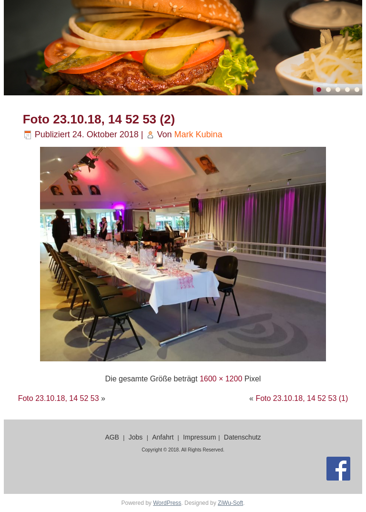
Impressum (199, 437)
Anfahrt (162, 437)
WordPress (167, 503)
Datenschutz (242, 437)
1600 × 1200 (221, 379)
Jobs (136, 437)
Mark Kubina (198, 134)
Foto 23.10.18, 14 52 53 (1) (301, 398)
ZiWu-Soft (230, 503)
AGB (112, 437)
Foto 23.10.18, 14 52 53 (58, 398)
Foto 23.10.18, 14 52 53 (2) (99, 119)
